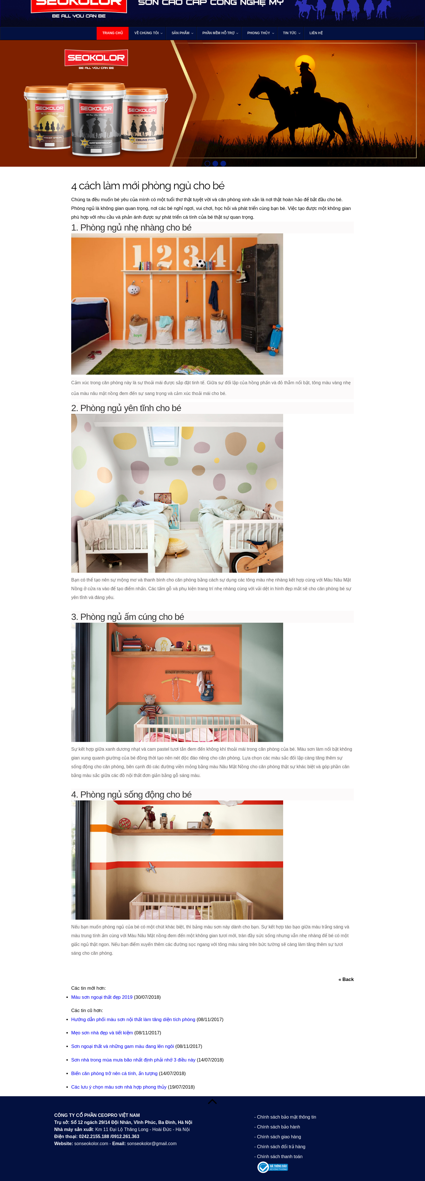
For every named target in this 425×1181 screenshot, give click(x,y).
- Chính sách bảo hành (277, 1126)
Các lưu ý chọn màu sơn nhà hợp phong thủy (118, 1087)
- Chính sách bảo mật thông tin (285, 1117)
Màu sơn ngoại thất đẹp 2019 (102, 997)
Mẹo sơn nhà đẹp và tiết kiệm (102, 1032)
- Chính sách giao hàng (277, 1136)
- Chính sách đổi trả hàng (279, 1146)
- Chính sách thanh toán (278, 1156)
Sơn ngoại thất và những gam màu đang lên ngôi (122, 1046)
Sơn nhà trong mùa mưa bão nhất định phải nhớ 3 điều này (133, 1060)
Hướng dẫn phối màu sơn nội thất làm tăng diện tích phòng (133, 1019)
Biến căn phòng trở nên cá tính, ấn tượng (114, 1073)
